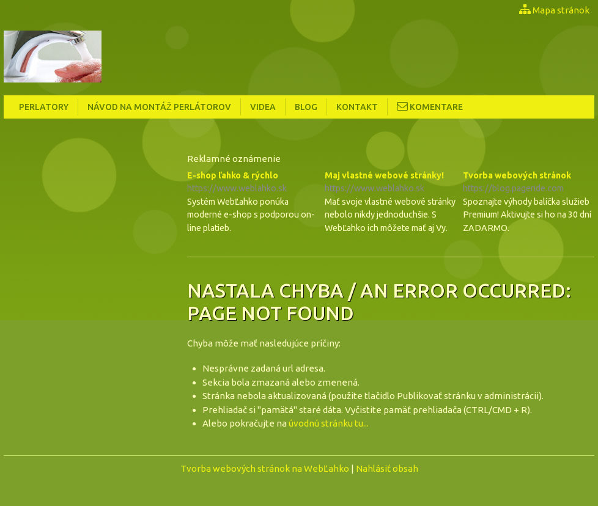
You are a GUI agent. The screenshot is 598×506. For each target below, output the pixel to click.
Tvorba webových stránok (528, 183)
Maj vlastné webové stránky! (390, 183)
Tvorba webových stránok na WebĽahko (264, 468)
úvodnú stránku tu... (329, 423)
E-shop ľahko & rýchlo (253, 183)
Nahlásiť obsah (387, 468)
